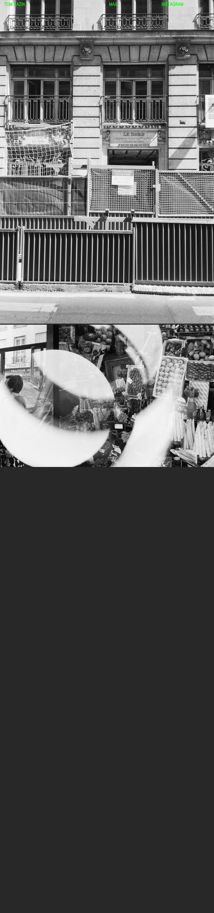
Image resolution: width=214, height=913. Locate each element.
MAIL (113, 4)
